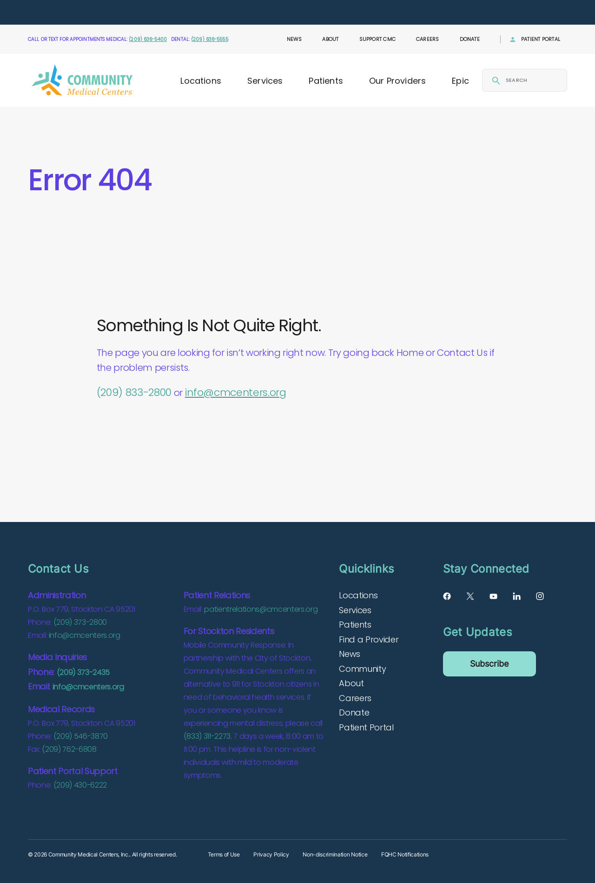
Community (362, 669)
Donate (470, 39)
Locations (200, 81)
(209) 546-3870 (80, 736)
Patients (326, 81)
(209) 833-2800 (134, 392)
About (330, 39)
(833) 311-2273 (207, 736)
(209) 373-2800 (80, 622)
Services (265, 81)
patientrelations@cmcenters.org (260, 609)
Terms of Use (224, 854)
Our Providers (397, 81)
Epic (460, 81)
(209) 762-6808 (69, 749)
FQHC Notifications (405, 854)
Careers (427, 39)
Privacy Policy (271, 854)
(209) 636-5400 (148, 39)
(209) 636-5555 (209, 39)
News (294, 39)
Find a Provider (368, 639)
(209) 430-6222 (80, 785)
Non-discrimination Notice (335, 854)
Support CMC (377, 39)
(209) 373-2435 (83, 672)
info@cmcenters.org (235, 392)
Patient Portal (540, 39)
